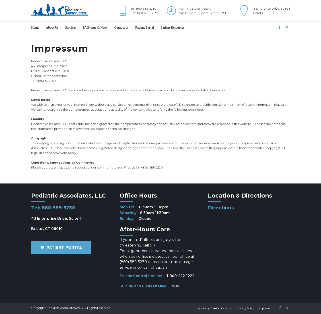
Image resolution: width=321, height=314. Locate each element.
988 (175, 286)
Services (70, 27)
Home (35, 27)
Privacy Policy (246, 308)
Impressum (265, 308)
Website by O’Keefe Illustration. (215, 308)
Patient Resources (172, 27)
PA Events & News (95, 27)
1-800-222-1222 (180, 276)
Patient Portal (144, 27)
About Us (52, 27)
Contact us (121, 27)
